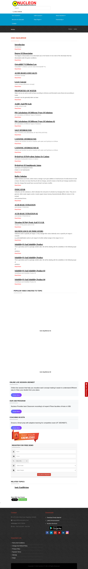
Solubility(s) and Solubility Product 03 (30, 271)
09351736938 (21, 523)
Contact (14, 23)
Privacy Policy (15, 549)
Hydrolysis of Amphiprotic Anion (28, 165)
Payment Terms (16, 552)
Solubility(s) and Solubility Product (29, 244)
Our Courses (16, 15)
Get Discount (86, 389)
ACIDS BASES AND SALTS (26, 73)
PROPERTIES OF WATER (25, 91)
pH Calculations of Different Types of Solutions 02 (35, 121)
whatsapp (23, 499)
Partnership (59, 19)
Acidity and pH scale (23, 104)
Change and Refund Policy (19, 546)
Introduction (20, 45)
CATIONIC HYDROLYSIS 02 (27, 148)
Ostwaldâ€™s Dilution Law (26, 64)
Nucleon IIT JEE (43, 566)
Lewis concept (20, 82)
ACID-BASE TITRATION (25, 205)
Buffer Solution (21, 176)
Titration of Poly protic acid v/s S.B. (29, 222)
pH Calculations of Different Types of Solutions (34, 113)
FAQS (13, 558)
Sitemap (14, 555)
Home (70, 29)
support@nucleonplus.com (21, 520)
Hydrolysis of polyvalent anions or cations (32, 157)
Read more (18, 49)
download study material (53, 517)
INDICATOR (20, 189)
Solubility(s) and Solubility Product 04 (30, 280)
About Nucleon (60, 15)
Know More (16, 395)
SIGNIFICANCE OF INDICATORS (29, 231)
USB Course (38, 15)
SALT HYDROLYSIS (23, 130)
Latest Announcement (52, 520)
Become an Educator (18, 19)
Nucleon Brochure (51, 523)
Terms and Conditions (18, 543)
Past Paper (37, 19)
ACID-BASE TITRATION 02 (26, 214)
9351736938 (18, 11)
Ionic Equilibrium (22, 487)
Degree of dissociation (24, 53)
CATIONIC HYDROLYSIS (25, 139)
